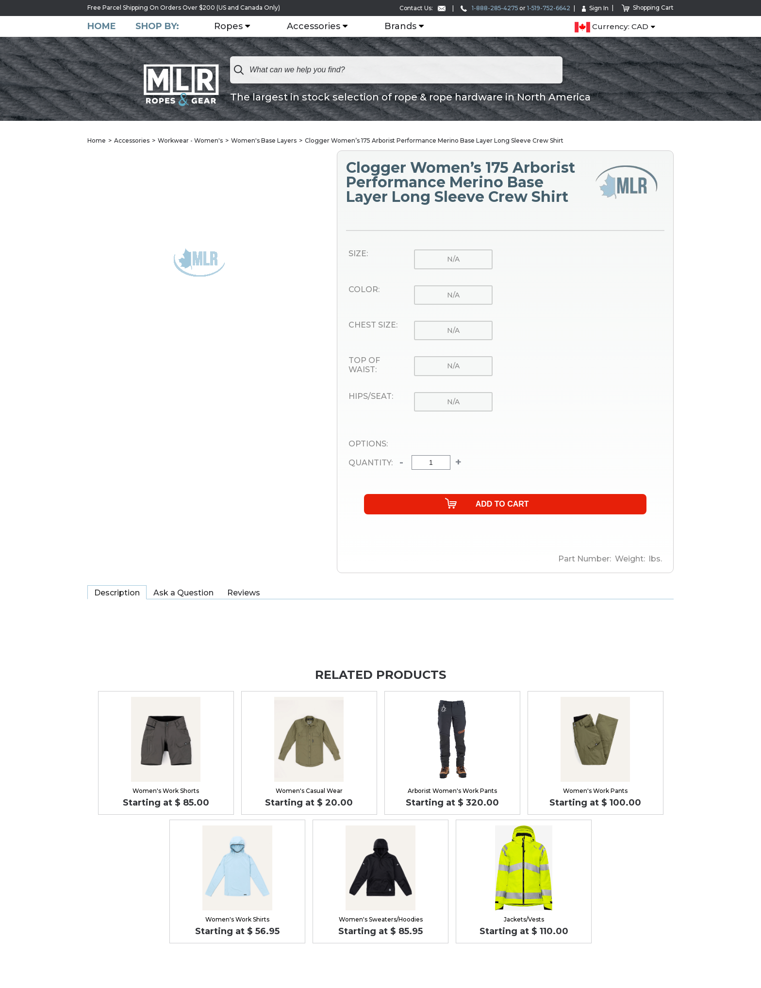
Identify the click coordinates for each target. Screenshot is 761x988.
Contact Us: (419, 8)
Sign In (594, 8)
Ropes (228, 27)
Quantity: (370, 463)
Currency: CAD (611, 27)
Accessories (313, 27)
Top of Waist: (364, 365)
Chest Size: (372, 325)
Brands (400, 27)
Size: (358, 253)
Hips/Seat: (370, 396)
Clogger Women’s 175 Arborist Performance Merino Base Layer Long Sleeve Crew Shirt (434, 140)
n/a (453, 259)
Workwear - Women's (190, 140)
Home (101, 26)
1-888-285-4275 (486, 8)
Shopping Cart (647, 7)
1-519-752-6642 (547, 8)
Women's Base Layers (264, 140)
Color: (364, 289)
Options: (368, 444)
